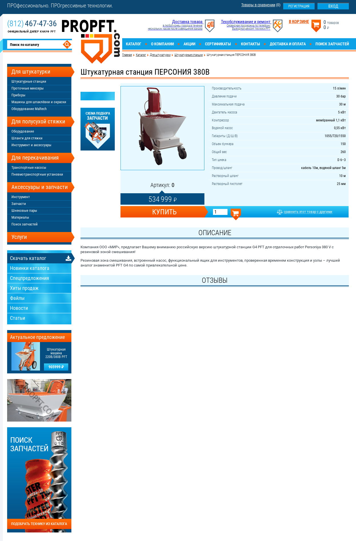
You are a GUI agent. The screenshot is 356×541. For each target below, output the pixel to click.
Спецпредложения (29, 278)
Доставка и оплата (288, 44)
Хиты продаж (24, 288)
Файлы (17, 298)
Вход (333, 6)
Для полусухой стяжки (38, 121)
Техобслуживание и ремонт (245, 21)
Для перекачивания (35, 157)
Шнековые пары (24, 210)
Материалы (20, 217)
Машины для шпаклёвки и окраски (38, 102)
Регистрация (298, 6)
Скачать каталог (28, 258)
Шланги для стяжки (27, 138)
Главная (127, 55)
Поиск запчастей (332, 44)
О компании (162, 44)
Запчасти (18, 204)
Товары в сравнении (258, 5)
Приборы (18, 95)
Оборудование (22, 131)
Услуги (19, 237)
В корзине (299, 22)
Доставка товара (187, 21)
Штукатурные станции (188, 55)
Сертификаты (218, 44)
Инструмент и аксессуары (31, 145)
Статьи (17, 318)
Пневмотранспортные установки (37, 174)
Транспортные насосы (28, 167)
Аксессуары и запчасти (39, 187)
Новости (19, 308)
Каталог (133, 44)
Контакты (250, 44)
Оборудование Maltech (29, 109)
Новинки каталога (29, 268)
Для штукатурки (160, 55)
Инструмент (20, 197)
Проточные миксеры (27, 88)
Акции (189, 44)
